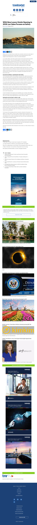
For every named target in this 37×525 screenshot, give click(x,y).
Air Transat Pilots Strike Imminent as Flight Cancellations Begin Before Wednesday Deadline (16, 165)
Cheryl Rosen (6, 26)
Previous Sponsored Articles (19, 511)
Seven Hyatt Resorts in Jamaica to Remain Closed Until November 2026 (17, 162)
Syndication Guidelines (19, 495)
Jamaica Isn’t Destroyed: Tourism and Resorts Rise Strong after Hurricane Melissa (16, 155)
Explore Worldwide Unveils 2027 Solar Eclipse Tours (12, 246)
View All (18, 469)
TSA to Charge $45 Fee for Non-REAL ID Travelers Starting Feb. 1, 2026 (16, 157)
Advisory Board (19, 491)
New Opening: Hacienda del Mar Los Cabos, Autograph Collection (14, 148)
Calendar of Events (19, 507)
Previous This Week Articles (19, 513)
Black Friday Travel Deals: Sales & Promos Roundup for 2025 (14, 299)
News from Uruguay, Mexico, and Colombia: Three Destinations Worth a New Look (17, 145)
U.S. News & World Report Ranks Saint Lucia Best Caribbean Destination (15, 167)
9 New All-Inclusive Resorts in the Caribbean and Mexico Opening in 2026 (17, 160)
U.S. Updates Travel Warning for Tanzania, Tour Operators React (15, 272)
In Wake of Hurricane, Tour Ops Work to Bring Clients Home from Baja (15, 146)
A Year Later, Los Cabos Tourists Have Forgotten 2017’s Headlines (15, 142)
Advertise (19, 493)
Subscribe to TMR (18, 214)
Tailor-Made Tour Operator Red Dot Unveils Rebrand (12, 221)
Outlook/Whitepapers (19, 509)
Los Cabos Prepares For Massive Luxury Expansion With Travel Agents (15, 143)
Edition (33, 1)
